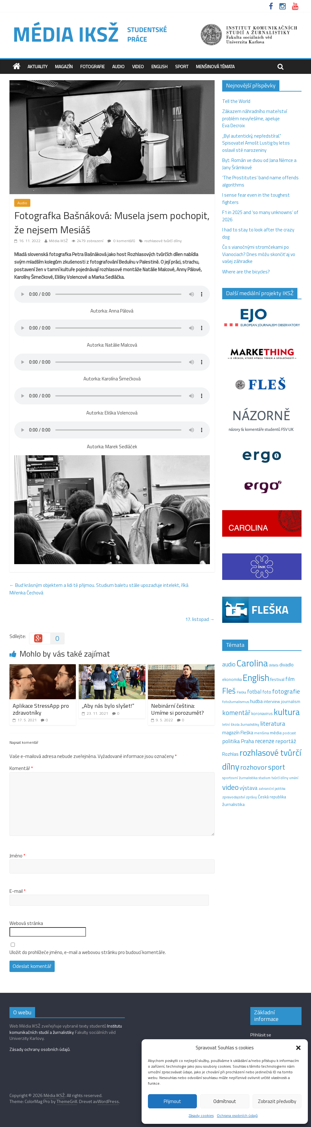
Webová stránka (26, 923)
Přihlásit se (260, 1034)
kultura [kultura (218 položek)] (287, 712)
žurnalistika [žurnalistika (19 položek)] (233, 804)
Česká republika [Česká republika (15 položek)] (272, 797)
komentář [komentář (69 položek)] (236, 712)
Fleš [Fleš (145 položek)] (229, 691)
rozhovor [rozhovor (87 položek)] (253, 767)
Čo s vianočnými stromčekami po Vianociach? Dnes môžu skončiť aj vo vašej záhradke (258, 254)
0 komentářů (121, 241)
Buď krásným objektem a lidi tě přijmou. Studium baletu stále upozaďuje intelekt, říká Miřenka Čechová (98, 588)
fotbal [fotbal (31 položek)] (254, 692)
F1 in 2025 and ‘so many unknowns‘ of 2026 (260, 216)
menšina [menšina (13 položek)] (261, 733)
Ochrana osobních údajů (237, 1115)
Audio (118, 66)
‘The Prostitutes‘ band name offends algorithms (260, 181)
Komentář (21, 768)
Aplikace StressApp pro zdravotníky (41, 709)
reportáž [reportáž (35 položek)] (285, 741)
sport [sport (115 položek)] (276, 766)
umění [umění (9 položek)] (293, 777)
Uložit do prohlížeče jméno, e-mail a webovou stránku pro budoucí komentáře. (87, 952)
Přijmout (172, 1101)
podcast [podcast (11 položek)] (289, 733)
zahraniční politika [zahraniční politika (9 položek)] (272, 788)
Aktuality (37, 66)
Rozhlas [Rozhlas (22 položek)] (230, 754)
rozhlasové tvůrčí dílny (163, 241)
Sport (181, 66)
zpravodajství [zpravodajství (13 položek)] (233, 797)
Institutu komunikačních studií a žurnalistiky (65, 1029)
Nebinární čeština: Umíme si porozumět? (177, 709)
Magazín (64, 66)
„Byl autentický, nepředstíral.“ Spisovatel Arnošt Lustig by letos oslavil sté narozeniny (256, 143)
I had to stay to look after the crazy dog (258, 233)
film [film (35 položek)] (290, 679)
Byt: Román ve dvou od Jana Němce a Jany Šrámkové (259, 164)
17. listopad (200, 619)
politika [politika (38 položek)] (231, 741)
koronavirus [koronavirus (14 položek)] (262, 713)
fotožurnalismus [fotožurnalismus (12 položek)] (235, 702)
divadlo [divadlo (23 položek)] (286, 664)
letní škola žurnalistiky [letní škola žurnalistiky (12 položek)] (240, 724)
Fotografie (92, 66)
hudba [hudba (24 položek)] (256, 701)
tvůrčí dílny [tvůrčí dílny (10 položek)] (279, 777)
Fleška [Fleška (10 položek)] (241, 692)
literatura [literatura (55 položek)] (272, 723)
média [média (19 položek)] (276, 732)
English (159, 66)
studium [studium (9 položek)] (265, 777)
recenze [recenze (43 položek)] (264, 740)
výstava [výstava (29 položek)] (249, 788)
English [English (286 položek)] (256, 677)
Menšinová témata (215, 66)
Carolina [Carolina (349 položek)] (252, 663)
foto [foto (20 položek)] (266, 692)
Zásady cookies (201, 1115)
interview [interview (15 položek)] (272, 701)
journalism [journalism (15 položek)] (290, 701)
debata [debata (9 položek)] (273, 665)
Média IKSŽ (58, 241)
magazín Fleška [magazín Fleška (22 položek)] (237, 732)
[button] (298, 1048)
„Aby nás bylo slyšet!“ (108, 705)
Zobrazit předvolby (277, 1101)
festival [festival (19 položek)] (277, 679)
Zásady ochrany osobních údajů (39, 1049)
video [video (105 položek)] (230, 787)
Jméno (17, 855)
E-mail (17, 891)
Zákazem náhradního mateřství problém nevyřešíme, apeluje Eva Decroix (254, 118)
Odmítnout (224, 1101)
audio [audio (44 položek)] (228, 664)
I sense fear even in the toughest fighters (256, 198)
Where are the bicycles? (246, 271)
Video (138, 66)
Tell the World (236, 101)
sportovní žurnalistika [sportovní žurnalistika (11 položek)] (240, 778)
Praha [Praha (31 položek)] (247, 741)
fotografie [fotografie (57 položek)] (286, 691)
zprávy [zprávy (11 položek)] (251, 797)
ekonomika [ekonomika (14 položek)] (232, 679)
